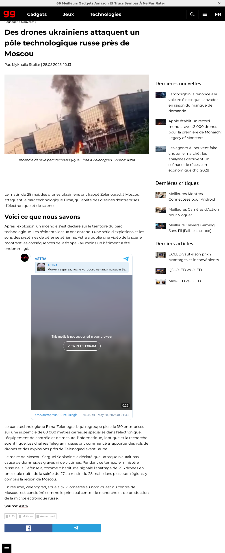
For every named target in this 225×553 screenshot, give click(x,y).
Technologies (105, 14)
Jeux (68, 14)
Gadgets (37, 14)
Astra (23, 506)
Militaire (27, 516)
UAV (12, 516)
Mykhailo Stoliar (26, 64)
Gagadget (9, 13)
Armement (47, 516)
